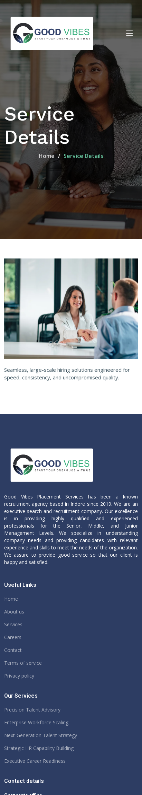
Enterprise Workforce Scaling (36, 722)
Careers (12, 637)
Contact (13, 650)
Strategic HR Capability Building (39, 748)
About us (14, 611)
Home (47, 156)
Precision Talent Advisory (32, 709)
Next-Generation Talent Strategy (40, 735)
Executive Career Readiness (35, 761)
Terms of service (23, 663)
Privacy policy (19, 675)
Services (13, 624)
